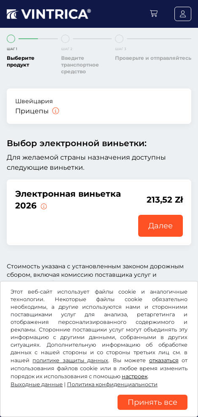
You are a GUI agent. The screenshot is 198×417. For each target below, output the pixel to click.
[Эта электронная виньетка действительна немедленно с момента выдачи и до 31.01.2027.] (43, 205)
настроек (134, 376)
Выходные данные (37, 384)
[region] (99, 410)
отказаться (164, 360)
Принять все (152, 402)
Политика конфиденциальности (112, 384)
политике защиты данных (70, 360)
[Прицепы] (55, 111)
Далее (160, 225)
